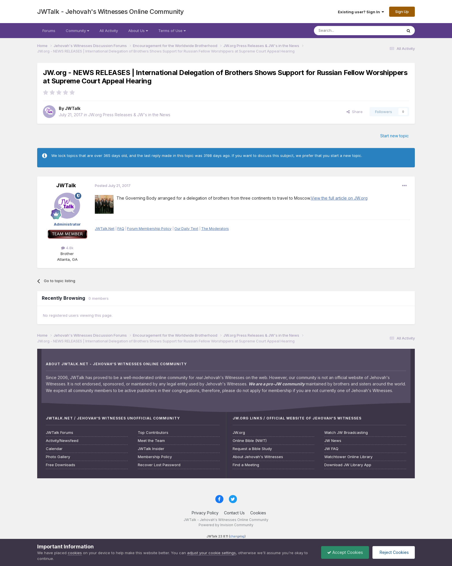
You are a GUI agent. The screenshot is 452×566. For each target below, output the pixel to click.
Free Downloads (60, 465)
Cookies (258, 512)
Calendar (54, 449)
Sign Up (402, 11)
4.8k (67, 247)
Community (77, 30)
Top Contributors (153, 432)
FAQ (120, 228)
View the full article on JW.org (339, 198)
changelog (237, 536)
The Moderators (215, 228)
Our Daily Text (186, 228)
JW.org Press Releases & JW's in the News (129, 114)
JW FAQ (331, 449)
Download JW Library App (347, 465)
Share (354, 111)
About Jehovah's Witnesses (258, 457)
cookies (75, 552)
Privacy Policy (205, 512)
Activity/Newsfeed (62, 440)
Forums (48, 30)
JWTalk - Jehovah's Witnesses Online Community (110, 11)
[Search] (343, 30)
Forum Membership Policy (149, 228)
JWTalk (72, 108)
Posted (113, 185)
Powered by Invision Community (226, 525)
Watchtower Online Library (348, 457)
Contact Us (234, 512)
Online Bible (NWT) (250, 440)
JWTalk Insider (151, 449)
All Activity (108, 30)
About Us (138, 30)
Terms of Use (172, 30)
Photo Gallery (58, 457)
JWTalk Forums (59, 432)
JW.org (239, 432)
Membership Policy (155, 457)
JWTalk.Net (104, 228)
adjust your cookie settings (211, 552)
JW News (332, 440)
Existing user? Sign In (361, 12)
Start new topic (394, 135)
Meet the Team (151, 440)
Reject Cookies (393, 552)
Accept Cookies (345, 552)
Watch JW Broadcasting (346, 432)
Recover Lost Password (159, 465)
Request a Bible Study (252, 449)
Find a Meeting (246, 465)
